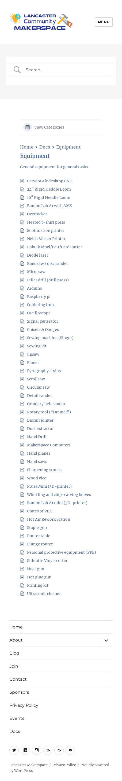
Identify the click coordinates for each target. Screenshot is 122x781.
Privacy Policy (23, 705)
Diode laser (37, 255)
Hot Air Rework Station (48, 519)
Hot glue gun (39, 577)
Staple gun (37, 527)
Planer (33, 362)
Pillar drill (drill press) (48, 280)
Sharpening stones (44, 469)
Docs (44, 147)
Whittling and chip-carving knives (59, 494)
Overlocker (37, 214)
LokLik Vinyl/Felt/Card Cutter (54, 247)
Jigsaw (33, 354)
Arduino (34, 288)
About (16, 640)
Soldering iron (40, 304)
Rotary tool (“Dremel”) (49, 412)
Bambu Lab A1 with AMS (49, 205)
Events (16, 718)
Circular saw (38, 387)
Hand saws (37, 461)
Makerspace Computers (49, 445)
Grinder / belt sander (46, 403)
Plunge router (40, 544)
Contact (18, 679)
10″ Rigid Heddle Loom (48, 197)
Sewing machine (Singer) (50, 337)
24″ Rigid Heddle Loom (49, 189)
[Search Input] (65, 69)
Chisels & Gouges (43, 329)
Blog (14, 653)
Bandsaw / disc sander (47, 263)
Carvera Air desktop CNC (49, 181)
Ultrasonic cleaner (44, 593)
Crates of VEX (39, 511)
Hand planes (38, 453)
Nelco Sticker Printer (46, 238)
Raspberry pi (39, 296)
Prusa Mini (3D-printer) (49, 486)
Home (26, 147)
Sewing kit (37, 346)
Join (13, 666)
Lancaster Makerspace (28, 765)
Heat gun (35, 568)
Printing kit (37, 585)
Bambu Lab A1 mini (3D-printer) (57, 502)
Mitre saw (36, 271)
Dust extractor (40, 428)
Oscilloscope (39, 313)
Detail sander (39, 395)
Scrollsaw (36, 379)
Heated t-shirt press (46, 222)
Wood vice (36, 478)
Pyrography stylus (44, 370)
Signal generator (42, 321)
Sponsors (19, 692)
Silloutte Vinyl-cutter (47, 560)
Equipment (68, 147)
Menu (104, 22)
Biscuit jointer (40, 420)
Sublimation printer (45, 230)
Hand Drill (37, 436)
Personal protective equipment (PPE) (61, 552)
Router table (38, 535)
